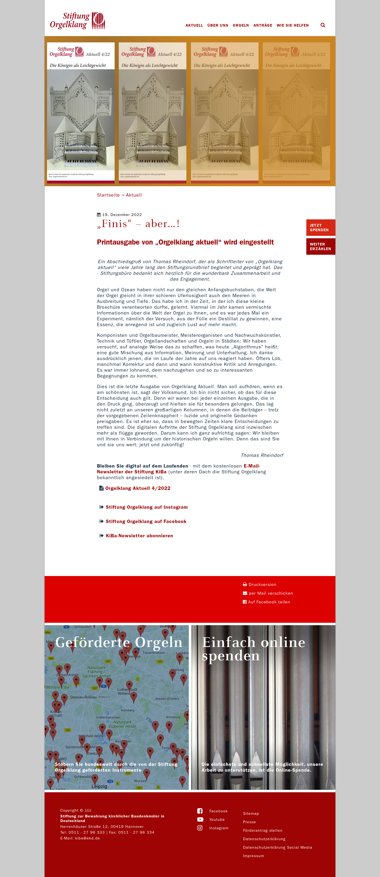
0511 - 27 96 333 (87, 832)
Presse (249, 822)
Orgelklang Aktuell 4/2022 (138, 488)
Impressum (253, 856)
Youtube (217, 819)
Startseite (108, 195)
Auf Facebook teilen (266, 602)
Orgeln (241, 25)
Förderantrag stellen (263, 830)
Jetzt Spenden (319, 227)
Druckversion (260, 584)
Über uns (218, 25)
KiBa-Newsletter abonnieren (139, 536)
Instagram (219, 828)
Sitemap (251, 813)
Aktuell (194, 25)
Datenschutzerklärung (264, 839)
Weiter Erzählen (320, 246)
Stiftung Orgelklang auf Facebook (146, 521)
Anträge (262, 25)
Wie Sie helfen (293, 25)
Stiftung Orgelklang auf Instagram (147, 507)
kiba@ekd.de (87, 838)
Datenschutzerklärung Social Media (277, 847)
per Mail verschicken (268, 593)
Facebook (218, 811)
